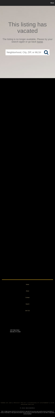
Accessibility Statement (38, 402)
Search (27, 304)
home (40, 41)
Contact (27, 297)
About (27, 291)
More (52, 3)
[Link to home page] (1, 3)
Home (27, 284)
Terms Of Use (6, 402)
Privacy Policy (20, 402)
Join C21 (27, 310)
